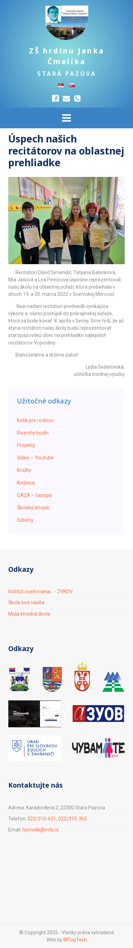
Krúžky (24, 470)
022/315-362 (72, 818)
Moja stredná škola (29, 614)
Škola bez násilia (26, 602)
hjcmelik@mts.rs (40, 829)
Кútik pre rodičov (35, 420)
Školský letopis (33, 507)
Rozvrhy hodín (33, 433)
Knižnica (26, 483)
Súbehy (25, 520)
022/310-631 (42, 818)
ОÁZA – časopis (34, 495)
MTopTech (75, 939)
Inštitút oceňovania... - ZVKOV (40, 591)
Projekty (26, 445)
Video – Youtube (35, 457)
